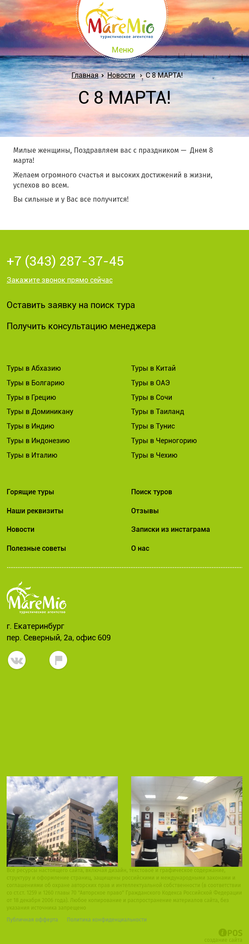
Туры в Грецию (31, 397)
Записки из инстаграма (170, 529)
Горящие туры (30, 492)
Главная (87, 75)
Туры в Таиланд (157, 411)
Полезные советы (36, 548)
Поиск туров (151, 492)
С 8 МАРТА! (164, 75)
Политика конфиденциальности (107, 920)
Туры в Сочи (151, 397)
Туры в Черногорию (164, 440)
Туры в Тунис (153, 426)
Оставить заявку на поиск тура (71, 305)
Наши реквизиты (35, 511)
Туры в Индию (30, 426)
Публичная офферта (32, 920)
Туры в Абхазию (34, 368)
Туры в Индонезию (38, 440)
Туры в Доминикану (40, 411)
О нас (140, 548)
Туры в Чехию (154, 455)
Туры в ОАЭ (150, 383)
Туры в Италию (32, 455)
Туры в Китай (153, 368)
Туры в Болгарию (35, 383)
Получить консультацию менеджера (81, 326)
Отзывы (145, 511)
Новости (121, 75)
